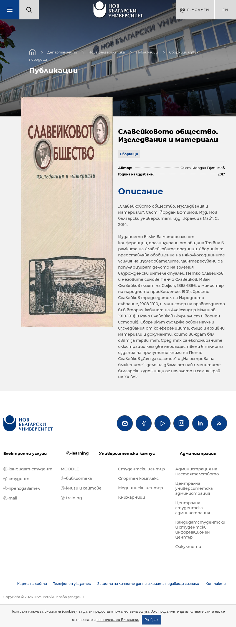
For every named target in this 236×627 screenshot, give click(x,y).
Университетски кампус (127, 453)
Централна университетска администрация (194, 488)
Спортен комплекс (138, 478)
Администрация (198, 453)
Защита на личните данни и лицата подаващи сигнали (148, 584)
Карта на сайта (32, 584)
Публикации (147, 52)
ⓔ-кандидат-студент (27, 469)
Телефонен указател (72, 584)
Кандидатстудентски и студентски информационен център (200, 530)
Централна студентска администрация (192, 507)
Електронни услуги (25, 453)
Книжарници (131, 497)
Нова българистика (106, 52)
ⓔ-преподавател (21, 488)
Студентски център (141, 469)
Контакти (215, 584)
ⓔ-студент (16, 478)
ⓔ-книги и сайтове (81, 488)
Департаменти (62, 52)
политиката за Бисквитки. (118, 620)
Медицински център (140, 487)
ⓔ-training (71, 497)
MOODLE (70, 469)
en (225, 10)
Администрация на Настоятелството (197, 471)
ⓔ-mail (10, 498)
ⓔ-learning (77, 453)
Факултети (188, 546)
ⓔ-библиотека (76, 478)
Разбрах (151, 620)
